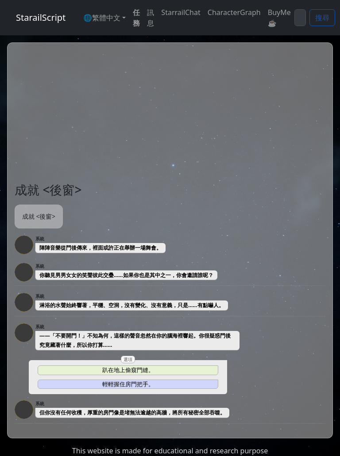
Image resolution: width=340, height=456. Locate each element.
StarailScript (41, 17)
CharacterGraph (234, 12)
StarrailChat (180, 12)
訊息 (150, 18)
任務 (136, 18)
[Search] (300, 17)
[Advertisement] (170, 116)
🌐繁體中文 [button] (101, 18)
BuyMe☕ (279, 18)
